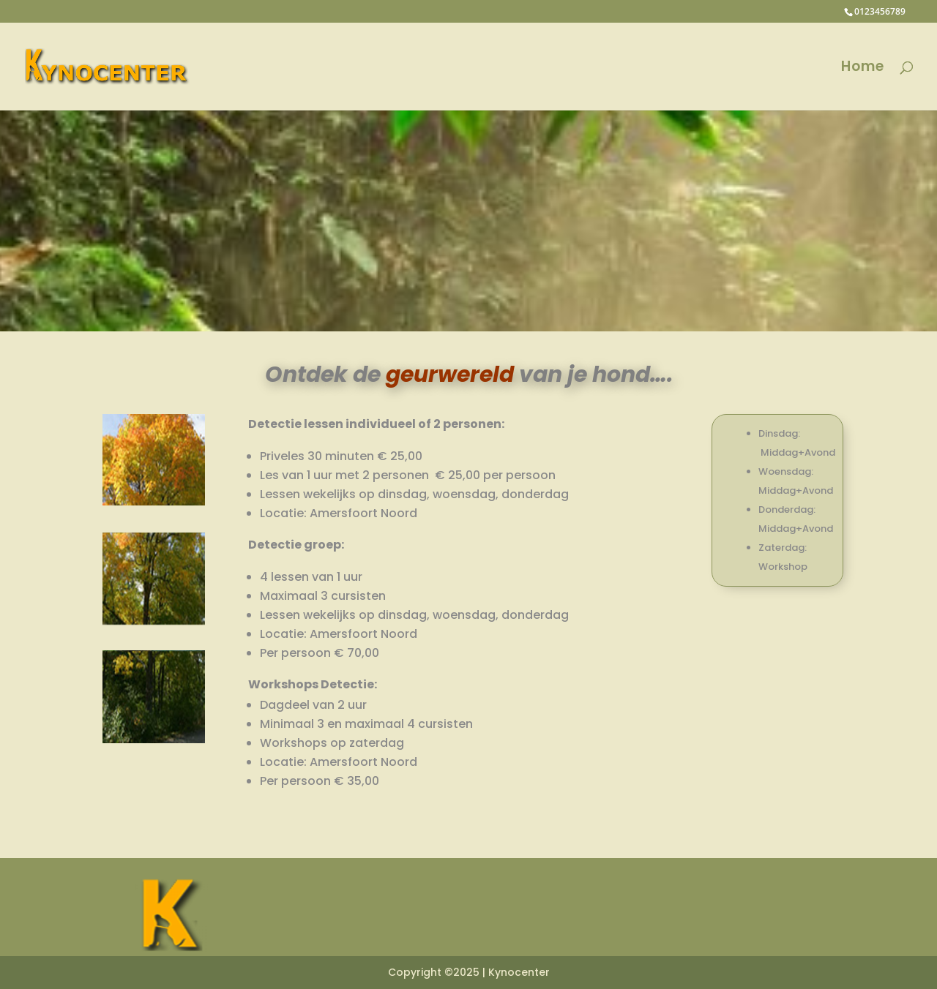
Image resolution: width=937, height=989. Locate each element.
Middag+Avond (798, 452)
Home (862, 68)
